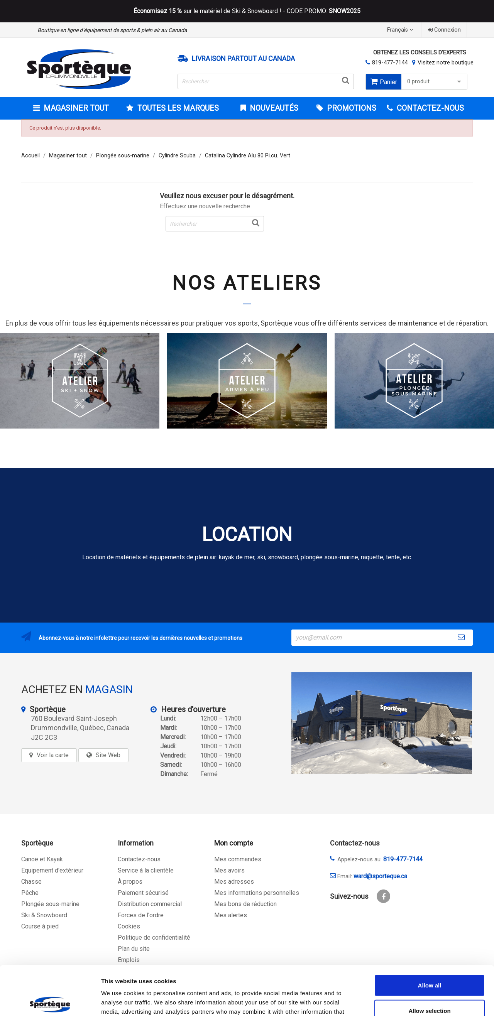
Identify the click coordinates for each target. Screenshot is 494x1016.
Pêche (30, 892)
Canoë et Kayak (42, 859)
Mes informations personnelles (256, 892)
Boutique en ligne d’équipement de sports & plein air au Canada (112, 30)
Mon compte (233, 843)
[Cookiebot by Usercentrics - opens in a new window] (50, 1001)
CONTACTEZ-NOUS (429, 108)
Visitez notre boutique (446, 62)
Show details (405, 1000)
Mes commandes (237, 859)
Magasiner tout (75, 108)
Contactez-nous (139, 859)
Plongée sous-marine (50, 904)
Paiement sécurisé (143, 892)
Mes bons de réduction (245, 904)
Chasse (31, 881)
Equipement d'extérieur (52, 870)
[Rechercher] (266, 81)
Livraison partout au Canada (243, 58)
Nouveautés (273, 108)
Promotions (350, 108)
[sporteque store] (381, 723)
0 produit (435, 81)
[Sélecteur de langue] (401, 30)
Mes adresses (234, 881)
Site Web (108, 755)
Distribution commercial (150, 904)
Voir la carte (53, 755)
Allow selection (429, 959)
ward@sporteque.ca (380, 876)
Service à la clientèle (146, 870)
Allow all (430, 934)
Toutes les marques (177, 108)
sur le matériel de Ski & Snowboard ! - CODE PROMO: (247, 11)
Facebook (383, 896)
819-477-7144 (390, 62)
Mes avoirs (229, 870)
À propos (130, 881)
